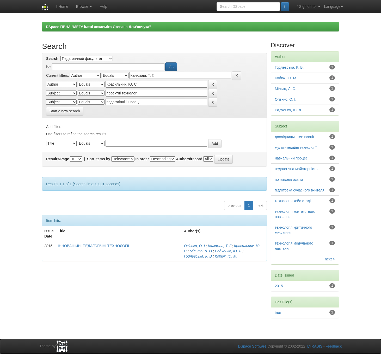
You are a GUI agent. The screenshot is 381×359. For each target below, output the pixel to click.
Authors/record (189, 159)
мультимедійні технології (296, 147)
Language (333, 6)
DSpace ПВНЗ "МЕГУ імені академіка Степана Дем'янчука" (98, 27)
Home (62, 6)
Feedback (334, 346)
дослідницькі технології (294, 137)
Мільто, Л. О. (201, 251)
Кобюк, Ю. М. (226, 256)
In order (142, 159)
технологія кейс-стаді (293, 201)
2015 (279, 286)
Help (103, 6)
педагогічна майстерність (296, 169)
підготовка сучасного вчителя (299, 190)
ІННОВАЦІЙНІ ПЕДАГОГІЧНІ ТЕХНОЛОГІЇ (93, 246)
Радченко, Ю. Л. (228, 251)
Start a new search (65, 111)
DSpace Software (252, 346)
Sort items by (98, 159)
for (48, 67)
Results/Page (57, 159)
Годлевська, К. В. (198, 256)
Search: (52, 58)
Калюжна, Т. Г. (220, 246)
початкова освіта (289, 179)
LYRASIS (314, 346)
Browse (84, 6)
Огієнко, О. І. (195, 246)
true (278, 313)
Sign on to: (308, 6)
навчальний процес (291, 158)
